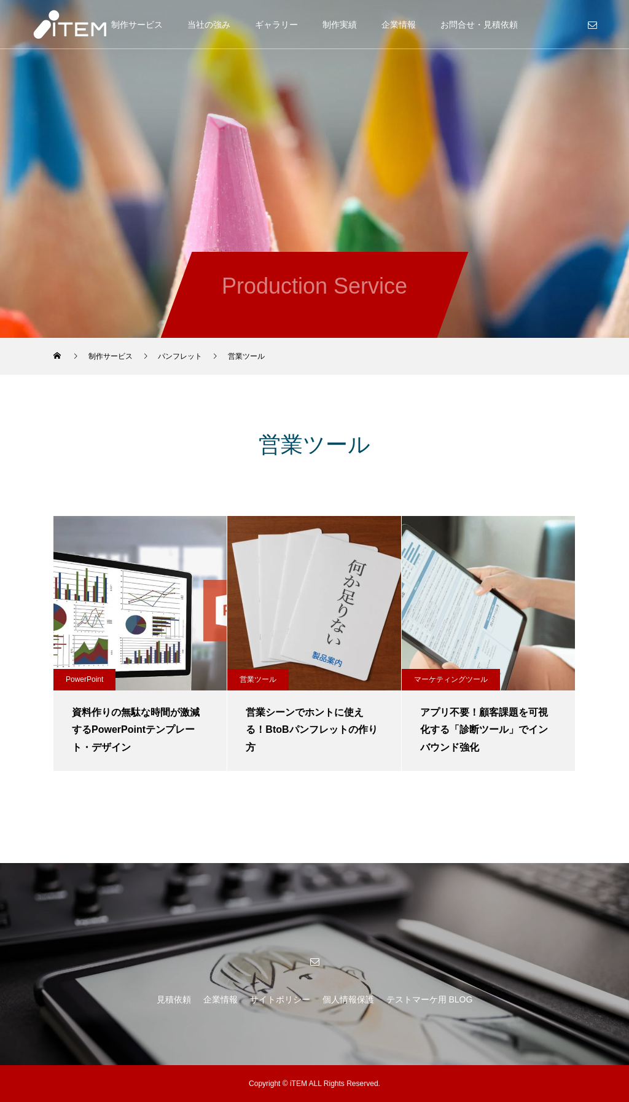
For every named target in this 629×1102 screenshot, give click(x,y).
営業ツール (258, 679)
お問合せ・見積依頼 (479, 24)
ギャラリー (276, 24)
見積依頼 (174, 999)
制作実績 (339, 24)
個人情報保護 (348, 999)
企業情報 (398, 24)
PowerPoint (84, 679)
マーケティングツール (451, 679)
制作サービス (137, 24)
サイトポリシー (280, 999)
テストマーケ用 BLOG (429, 999)
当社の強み (208, 24)
